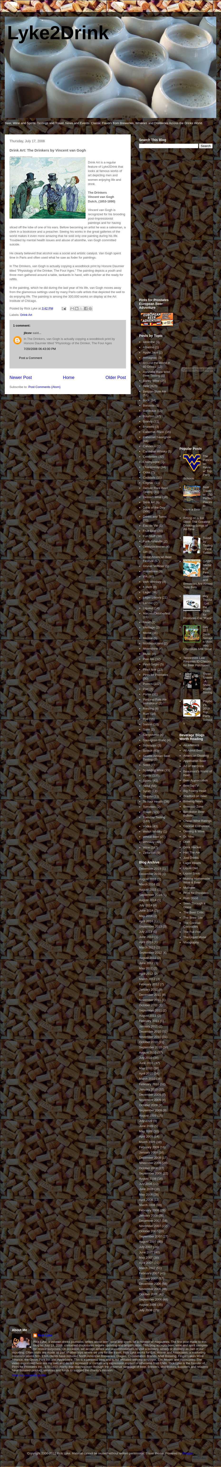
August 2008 (147, 1178)
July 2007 (145, 1247)
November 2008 (150, 1163)
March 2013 (147, 947)
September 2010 (150, 1047)
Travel (147, 812)
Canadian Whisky (155, 451)
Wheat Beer (151, 837)
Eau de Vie (150, 525)
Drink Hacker (192, 847)
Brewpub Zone (193, 806)
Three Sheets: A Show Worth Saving (207, 683)
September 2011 (150, 1010)
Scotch (147, 750)
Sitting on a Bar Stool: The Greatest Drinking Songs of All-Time (196, 523)
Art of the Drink (193, 766)
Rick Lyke (45, 1335)
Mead (147, 622)
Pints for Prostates (155, 675)
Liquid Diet (190, 868)
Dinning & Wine (194, 831)
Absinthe (149, 342)
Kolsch (147, 587)
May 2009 (146, 1131)
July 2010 (145, 1058)
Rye (145, 719)
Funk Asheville (153, 541)
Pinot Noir (149, 669)
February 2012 (149, 984)
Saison (147, 724)
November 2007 (150, 1226)
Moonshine (150, 648)
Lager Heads (192, 863)
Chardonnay (151, 467)
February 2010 (149, 1084)
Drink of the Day (154, 507)
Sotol (146, 765)
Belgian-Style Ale (154, 391)
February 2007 (149, 1273)
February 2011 (149, 1021)
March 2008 (147, 1205)
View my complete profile (29, 1375)
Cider (146, 472)
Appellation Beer (194, 761)
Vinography (191, 942)
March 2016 (147, 884)
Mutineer (189, 887)
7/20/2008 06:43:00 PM (40, 349)
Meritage (149, 627)
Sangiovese (151, 734)
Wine (146, 847)
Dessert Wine (152, 497)
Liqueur (148, 608)
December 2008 (150, 1157)
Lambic (148, 603)
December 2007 (150, 1220)
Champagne (151, 462)
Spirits (147, 775)
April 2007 (146, 1263)
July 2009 (145, 1121)
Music (147, 654)
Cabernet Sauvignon (157, 437)
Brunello (148, 426)
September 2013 (150, 926)
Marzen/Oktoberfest (156, 613)
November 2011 (150, 1000)
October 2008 (148, 1168)
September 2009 (150, 1110)
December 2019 (150, 868)
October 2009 (148, 1105)
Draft (186, 842)
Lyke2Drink (58, 32)
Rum (146, 714)
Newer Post (21, 377)
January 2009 (148, 1152)
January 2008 (148, 1215)
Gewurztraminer (154, 546)
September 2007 (150, 1236)
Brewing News (193, 801)
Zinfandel (149, 852)
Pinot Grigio (151, 664)
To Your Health (153, 801)
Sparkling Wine (153, 770)
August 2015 (147, 889)
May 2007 (146, 1257)
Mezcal (148, 638)
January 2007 (148, 1278)
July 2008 (145, 1184)
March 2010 (147, 1078)
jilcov (28, 333)
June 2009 (146, 1126)
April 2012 (146, 974)
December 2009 (150, 1094)
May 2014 (146, 916)
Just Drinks (190, 857)
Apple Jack (150, 352)
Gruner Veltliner (153, 566)
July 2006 (145, 1310)
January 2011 (148, 1026)
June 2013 (146, 937)
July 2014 (145, 905)
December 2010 (150, 1031)
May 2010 (146, 1068)
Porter (147, 694)
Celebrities (150, 456)
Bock (146, 400)
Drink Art (26, 315)
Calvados (149, 446)
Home (69, 377)
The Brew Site (193, 917)
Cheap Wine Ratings (197, 821)
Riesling (148, 708)
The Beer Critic (193, 912)
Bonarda (148, 405)
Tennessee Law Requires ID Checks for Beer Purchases (197, 661)
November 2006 (150, 1289)
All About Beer (193, 750)
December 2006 (150, 1283)
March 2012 (147, 979)
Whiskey (148, 842)
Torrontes (149, 807)
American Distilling (196, 755)
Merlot (147, 633)
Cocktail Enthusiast (196, 826)
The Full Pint (192, 932)
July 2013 (145, 931)
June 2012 (146, 963)
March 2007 (147, 1268)
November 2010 (150, 1037)
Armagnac (150, 357)
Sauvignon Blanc (154, 740)
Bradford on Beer (195, 796)
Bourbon (148, 416)
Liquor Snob (191, 873)
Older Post (116, 377)
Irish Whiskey (152, 582)
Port (146, 689)
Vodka (147, 826)
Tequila (148, 796)
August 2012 (147, 958)
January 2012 (148, 989)
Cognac (148, 483)
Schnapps (150, 745)
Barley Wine (151, 381)
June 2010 (146, 1063)
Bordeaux (149, 410)
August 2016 (147, 879)
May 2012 (146, 968)
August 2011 (147, 1015)
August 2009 (147, 1115)
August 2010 (147, 1052)
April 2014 (146, 921)
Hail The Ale (191, 852)
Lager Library (152, 597)
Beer (146, 386)
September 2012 (150, 952)
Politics (148, 684)
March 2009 (147, 1142)
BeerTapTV (191, 785)
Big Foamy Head (194, 791)
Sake (146, 729)
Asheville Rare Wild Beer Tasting (156, 374)
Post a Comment (30, 358)
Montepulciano (153, 643)
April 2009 (146, 1136)
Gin (145, 552)
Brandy (148, 421)
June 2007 (146, 1252)
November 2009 (150, 1100)
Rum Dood (190, 898)
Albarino (148, 347)
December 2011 (150, 994)
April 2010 (146, 1073)
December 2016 (150, 874)
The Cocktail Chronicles (191, 924)
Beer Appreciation (195, 780)
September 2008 (150, 1173)
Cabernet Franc (153, 432)
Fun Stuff (149, 536)
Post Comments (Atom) (45, 387)
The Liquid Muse (194, 937)
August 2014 (147, 900)
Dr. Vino (188, 836)
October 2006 (148, 1294)
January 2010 (148, 1089)
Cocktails (149, 477)
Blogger (188, 1453)
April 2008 (146, 1200)
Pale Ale (148, 659)
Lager (147, 592)
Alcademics (191, 745)
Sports (147, 780)
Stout (146, 786)
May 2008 (146, 1194)
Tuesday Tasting (154, 817)
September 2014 (150, 895)
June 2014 (146, 910)
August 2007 (147, 1241)
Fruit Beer (149, 531)
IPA (145, 576)
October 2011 (148, 1005)
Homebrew (150, 571)
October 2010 (148, 1042)
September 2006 (150, 1299)
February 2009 (149, 1147)
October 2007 (148, 1231)
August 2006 (147, 1304)
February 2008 (149, 1210)
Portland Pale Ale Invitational (155, 701)
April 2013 (146, 942)
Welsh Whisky (152, 831)
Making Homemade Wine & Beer (196, 880)
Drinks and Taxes (154, 516)
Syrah (147, 791)
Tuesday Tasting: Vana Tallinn (207, 545)
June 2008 (146, 1189)
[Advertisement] (161, 226)
